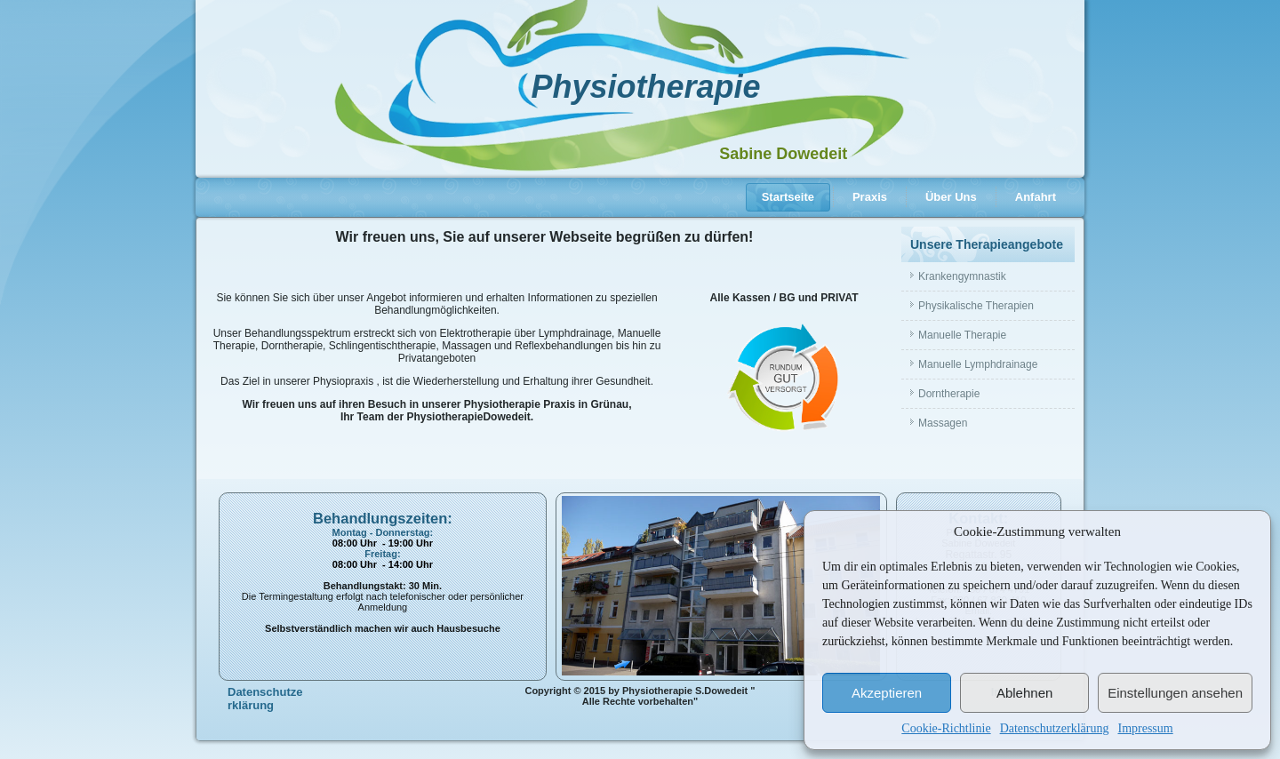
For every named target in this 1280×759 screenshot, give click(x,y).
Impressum (1144, 728)
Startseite (788, 197)
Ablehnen (1024, 692)
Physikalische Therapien (976, 306)
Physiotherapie (645, 86)
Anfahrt (1035, 197)
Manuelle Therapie (962, 335)
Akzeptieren (887, 692)
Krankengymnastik (962, 276)
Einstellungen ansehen (1175, 692)
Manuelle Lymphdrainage (977, 364)
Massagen (942, 423)
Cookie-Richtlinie (945, 728)
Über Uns (951, 197)
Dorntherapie (949, 393)
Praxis (869, 197)
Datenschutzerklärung (1054, 728)
